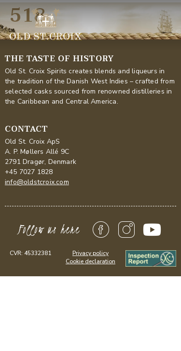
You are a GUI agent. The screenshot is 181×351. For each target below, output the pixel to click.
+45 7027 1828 (29, 171)
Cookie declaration (90, 261)
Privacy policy (90, 253)
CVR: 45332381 (30, 253)
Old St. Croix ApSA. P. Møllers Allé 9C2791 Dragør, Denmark (40, 151)
